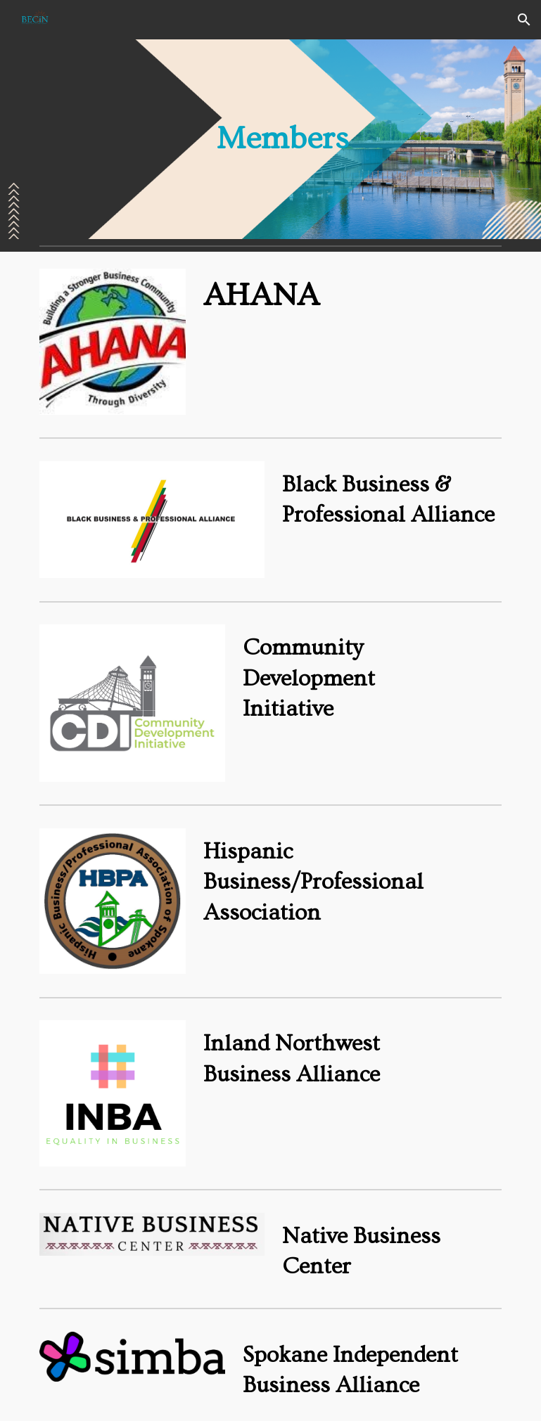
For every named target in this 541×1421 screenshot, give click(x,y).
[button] (524, 20)
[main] (271, 139)
